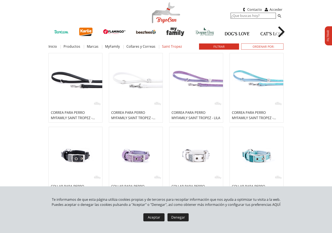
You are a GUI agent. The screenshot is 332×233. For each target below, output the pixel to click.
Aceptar (154, 217)
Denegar (178, 217)
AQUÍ (276, 204)
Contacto (252, 9)
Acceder (273, 9)
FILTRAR (219, 47)
